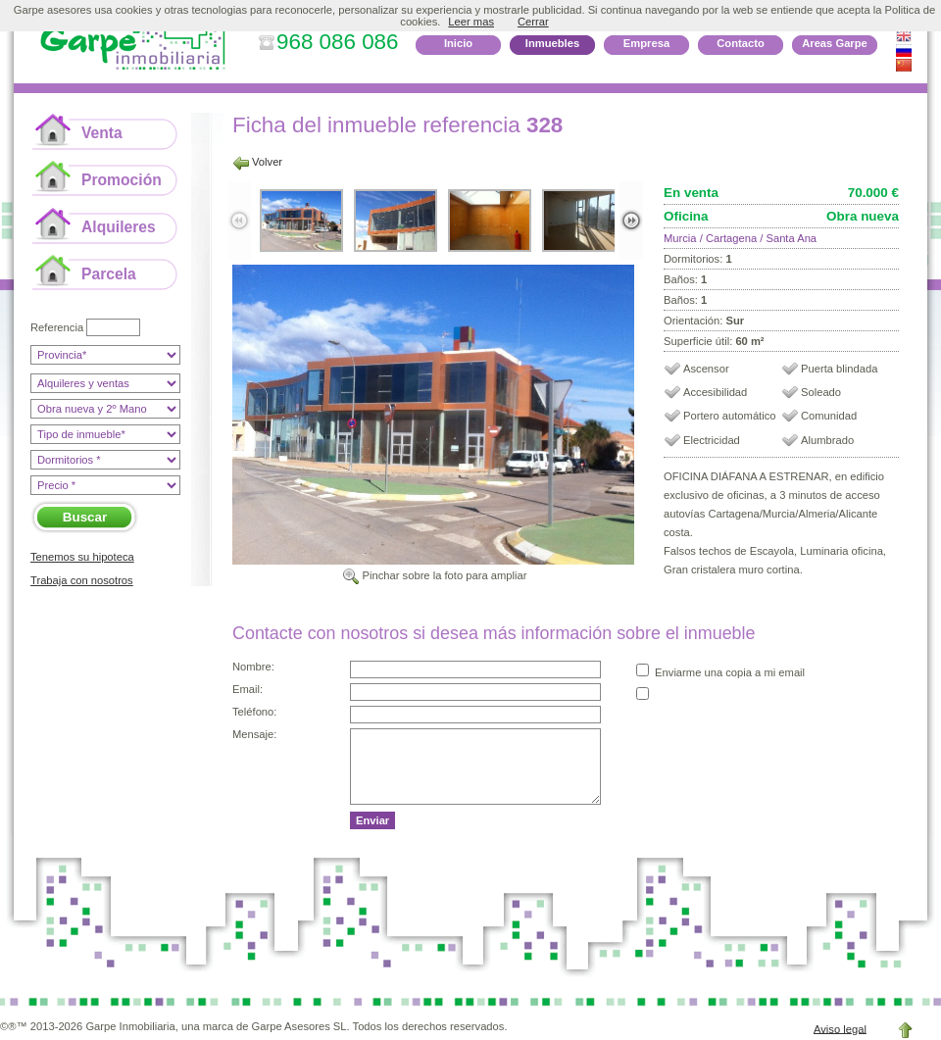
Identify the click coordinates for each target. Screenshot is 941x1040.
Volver (267, 162)
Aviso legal (840, 1028)
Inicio (458, 43)
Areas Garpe (834, 43)
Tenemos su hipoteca (82, 557)
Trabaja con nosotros (81, 580)
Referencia (56, 327)
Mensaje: (254, 734)
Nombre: (253, 666)
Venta (102, 132)
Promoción (121, 180)
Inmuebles (552, 43)
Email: (247, 689)
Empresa (646, 43)
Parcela (108, 274)
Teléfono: (254, 712)
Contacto (740, 43)
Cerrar (533, 21)
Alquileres (118, 227)
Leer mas (471, 21)
